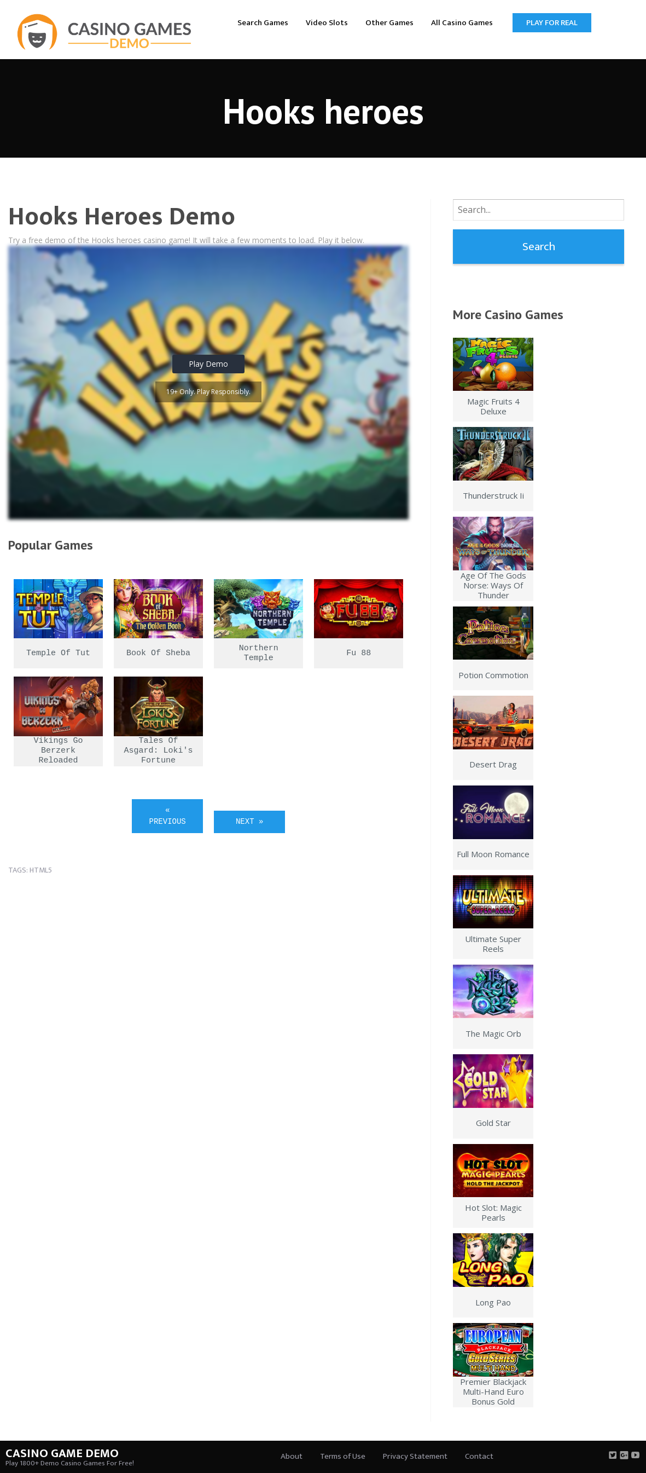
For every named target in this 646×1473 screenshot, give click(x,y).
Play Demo (208, 364)
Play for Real (552, 23)
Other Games (389, 23)
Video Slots (327, 23)
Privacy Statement (415, 1456)
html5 (41, 870)
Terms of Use (342, 1456)
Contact (479, 1456)
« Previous (167, 816)
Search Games (262, 23)
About (291, 1456)
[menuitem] (263, 22)
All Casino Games (462, 23)
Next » (249, 821)
